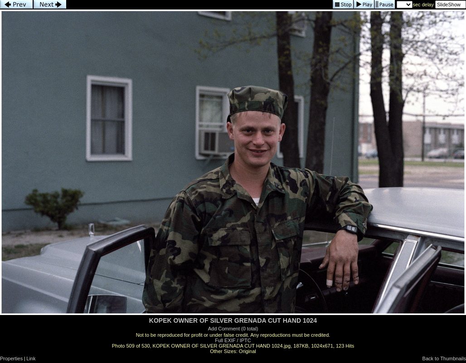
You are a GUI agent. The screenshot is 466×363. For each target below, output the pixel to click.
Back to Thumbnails (444, 358)
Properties (11, 358)
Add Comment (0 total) (233, 328)
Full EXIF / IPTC (233, 340)
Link (30, 358)
